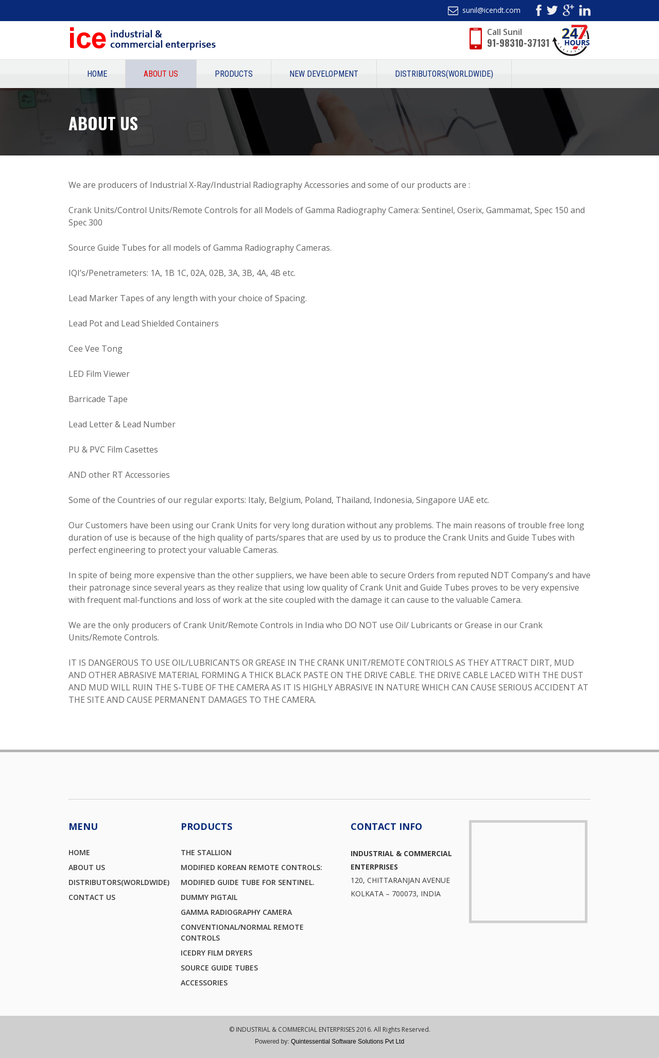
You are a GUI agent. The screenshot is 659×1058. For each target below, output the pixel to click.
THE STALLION (206, 852)
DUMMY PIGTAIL (209, 897)
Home (97, 74)
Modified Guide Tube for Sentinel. (248, 882)
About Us (161, 74)
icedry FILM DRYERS (216, 953)
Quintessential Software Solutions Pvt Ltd (347, 1041)
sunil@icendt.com (491, 10)
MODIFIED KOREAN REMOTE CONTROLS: (251, 867)
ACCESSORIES (204, 982)
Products (234, 74)
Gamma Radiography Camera (236, 912)
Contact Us (91, 897)
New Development (323, 74)
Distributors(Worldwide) (444, 74)
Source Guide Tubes (219, 968)
